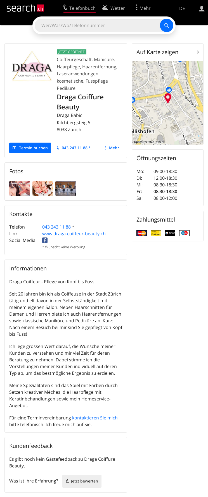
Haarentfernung (99, 67)
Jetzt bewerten (84, 481)
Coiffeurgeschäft (74, 59)
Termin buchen (33, 147)
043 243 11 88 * (76, 147)
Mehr (114, 147)
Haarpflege (68, 67)
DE (182, 8)
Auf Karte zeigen (157, 52)
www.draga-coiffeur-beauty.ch (74, 234)
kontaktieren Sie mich (95, 418)
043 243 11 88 (56, 227)
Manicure (104, 59)
